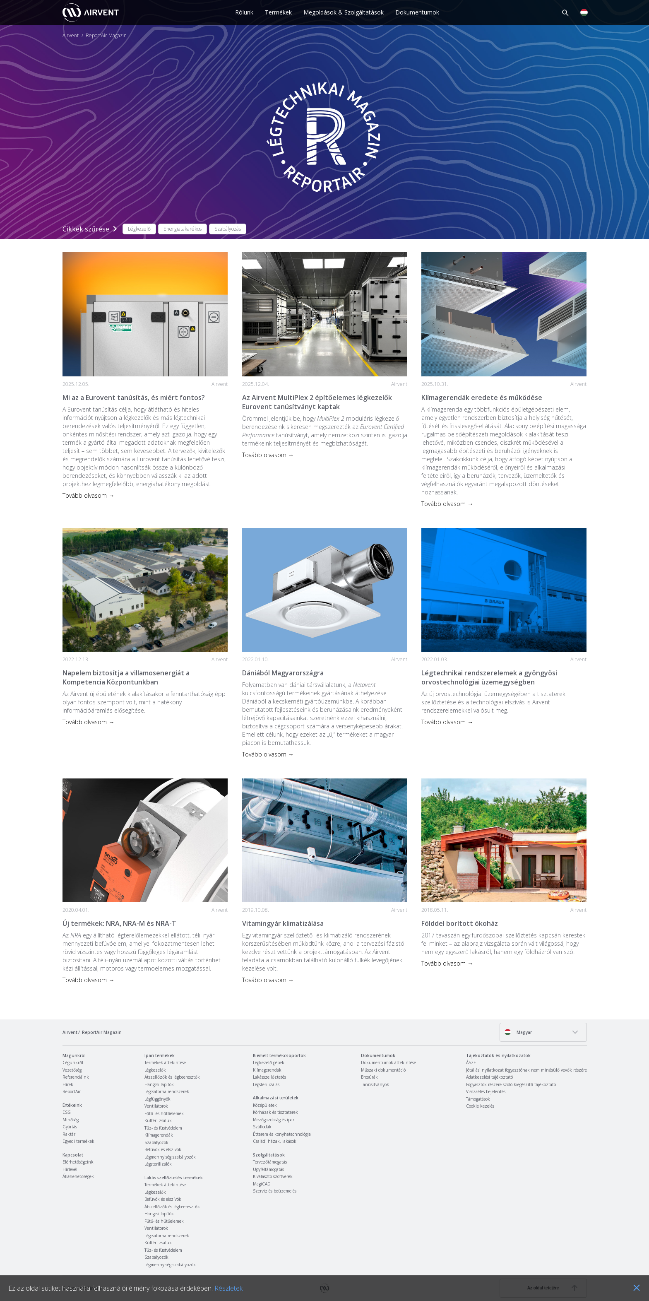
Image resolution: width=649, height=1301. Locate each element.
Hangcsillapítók (159, 1084)
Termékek (278, 12)
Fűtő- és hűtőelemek (164, 1113)
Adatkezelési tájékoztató (489, 1077)
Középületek (265, 1105)
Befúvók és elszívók (162, 1149)
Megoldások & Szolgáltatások (343, 12)
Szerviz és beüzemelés (274, 1191)
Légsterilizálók (158, 1164)
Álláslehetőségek (78, 1176)
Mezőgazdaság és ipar (273, 1120)
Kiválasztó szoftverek (273, 1176)
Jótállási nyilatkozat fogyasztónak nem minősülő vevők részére (526, 1070)
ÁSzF (471, 1062)
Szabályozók (156, 1142)
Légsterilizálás (266, 1084)
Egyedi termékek (78, 1141)
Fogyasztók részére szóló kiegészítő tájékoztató (511, 1084)
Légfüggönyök (157, 1099)
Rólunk (244, 12)
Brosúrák (369, 1077)
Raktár (68, 1134)
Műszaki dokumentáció (383, 1070)
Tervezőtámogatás (270, 1162)
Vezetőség (72, 1070)
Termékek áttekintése (165, 1062)
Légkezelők (155, 1070)
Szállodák (262, 1127)
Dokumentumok (417, 12)
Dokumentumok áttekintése (388, 1062)
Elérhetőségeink (78, 1162)
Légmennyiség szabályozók (170, 1157)
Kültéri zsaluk (158, 1120)
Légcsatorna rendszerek (166, 1091)
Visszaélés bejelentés (485, 1091)
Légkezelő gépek (268, 1062)
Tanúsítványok (375, 1084)
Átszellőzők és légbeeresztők (172, 1077)
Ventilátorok (156, 1106)
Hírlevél (69, 1169)
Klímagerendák (158, 1135)
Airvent (70, 35)
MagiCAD (262, 1184)
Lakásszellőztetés (269, 1077)
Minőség (70, 1120)
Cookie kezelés (480, 1106)
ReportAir (71, 1091)
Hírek (67, 1084)
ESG (66, 1112)
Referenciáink (75, 1077)
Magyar (518, 1032)
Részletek (228, 1288)
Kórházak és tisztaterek (275, 1112)
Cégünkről (72, 1062)
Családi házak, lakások (274, 1141)
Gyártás (69, 1127)
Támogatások (478, 1099)
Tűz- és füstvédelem (163, 1128)
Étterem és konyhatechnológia (282, 1134)
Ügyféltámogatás (268, 1169)
